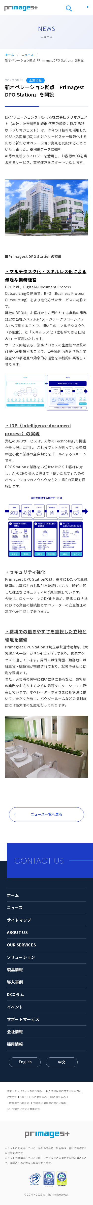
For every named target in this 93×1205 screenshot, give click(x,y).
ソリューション (21, 957)
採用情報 (15, 1044)
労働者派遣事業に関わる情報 (49, 1103)
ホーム (9, 54)
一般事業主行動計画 (18, 1103)
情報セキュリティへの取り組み (24, 1091)
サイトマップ (19, 920)
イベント (15, 1007)
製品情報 (15, 969)
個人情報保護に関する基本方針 (63, 1091)
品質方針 (12, 1097)
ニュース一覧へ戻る (46, 814)
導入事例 (15, 982)
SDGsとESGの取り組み (33, 1097)
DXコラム (15, 994)
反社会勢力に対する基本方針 (23, 1109)
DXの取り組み (58, 1097)
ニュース (27, 54)
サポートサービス (23, 1019)
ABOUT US (17, 932)
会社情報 (15, 1032)
